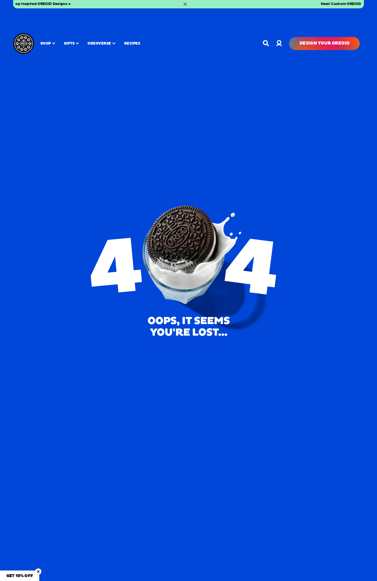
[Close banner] (358, 4)
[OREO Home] (23, 21)
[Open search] (266, 21)
